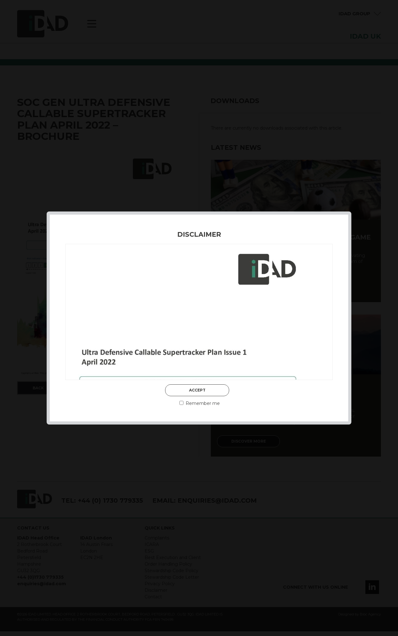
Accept (197, 390)
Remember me (199, 403)
